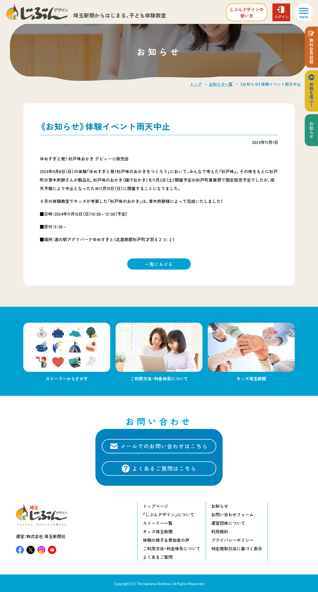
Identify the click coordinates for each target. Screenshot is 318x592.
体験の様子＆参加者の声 (166, 540)
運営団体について (228, 523)
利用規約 (219, 531)
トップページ (155, 506)
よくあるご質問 (158, 557)
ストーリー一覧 (158, 523)
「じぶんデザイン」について (168, 514)
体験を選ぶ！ (311, 95)
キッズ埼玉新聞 (158, 531)
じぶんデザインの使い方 (247, 12)
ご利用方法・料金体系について (171, 548)
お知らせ (311, 130)
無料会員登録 (311, 51)
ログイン (281, 16)
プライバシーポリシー (232, 540)
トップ (196, 84)
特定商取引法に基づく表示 (236, 548)
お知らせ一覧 (221, 84)
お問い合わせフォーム (232, 514)
